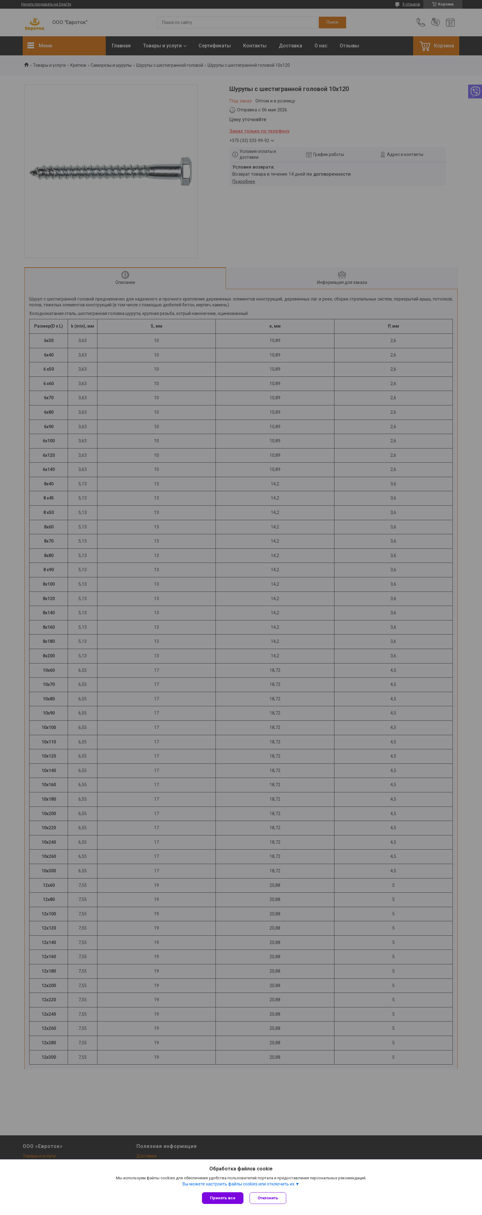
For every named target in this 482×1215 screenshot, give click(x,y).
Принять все (222, 1198)
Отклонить (268, 1198)
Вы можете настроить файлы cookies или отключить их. (239, 1183)
